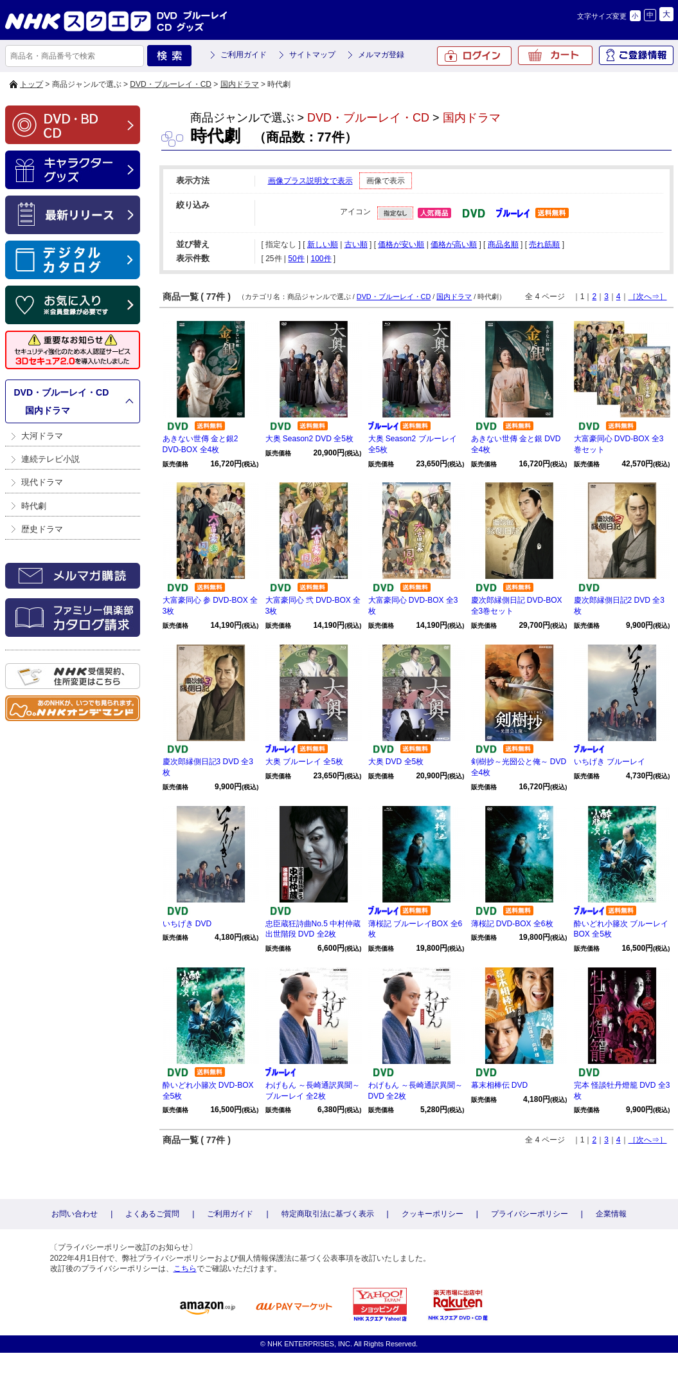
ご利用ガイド (243, 54)
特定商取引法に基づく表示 (327, 1213)
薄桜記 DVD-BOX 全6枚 (512, 923)
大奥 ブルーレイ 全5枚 (304, 761)
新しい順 (322, 244)
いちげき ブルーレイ (609, 761)
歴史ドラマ (42, 529)
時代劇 (33, 506)
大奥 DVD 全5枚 (396, 761)
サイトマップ (312, 54)
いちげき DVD (187, 923)
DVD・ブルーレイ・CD (170, 84)
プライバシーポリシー (529, 1213)
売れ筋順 (544, 244)
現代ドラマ (42, 482)
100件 (320, 258)
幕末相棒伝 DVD (499, 1085)
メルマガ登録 (381, 54)
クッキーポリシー (432, 1213)
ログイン (474, 56)
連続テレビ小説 (50, 459)
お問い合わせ (74, 1213)
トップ (31, 84)
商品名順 (503, 244)
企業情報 (611, 1213)
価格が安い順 (401, 244)
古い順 (356, 244)
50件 (296, 258)
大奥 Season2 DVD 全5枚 (309, 438)
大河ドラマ (42, 436)
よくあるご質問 (152, 1213)
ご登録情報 (636, 55)
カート (555, 55)
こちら (185, 1268)
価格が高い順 (454, 244)
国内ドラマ (239, 84)
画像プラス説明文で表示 (310, 180)
